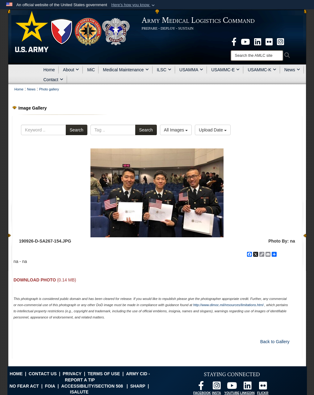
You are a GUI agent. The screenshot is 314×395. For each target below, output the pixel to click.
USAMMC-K (262, 69)
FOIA (50, 386)
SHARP (137, 386)
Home (49, 69)
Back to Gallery (275, 341)
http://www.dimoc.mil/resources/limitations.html (228, 305)
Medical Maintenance (126, 69)
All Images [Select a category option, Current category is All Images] (176, 129)
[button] (133, 5)
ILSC (164, 69)
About (71, 69)
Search (76, 129)
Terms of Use (104, 373)
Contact (53, 79)
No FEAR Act (24, 386)
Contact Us (43, 373)
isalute (79, 391)
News (292, 69)
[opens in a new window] (234, 41)
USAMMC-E (225, 69)
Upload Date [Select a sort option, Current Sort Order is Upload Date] (213, 129)
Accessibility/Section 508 (92, 386)
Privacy (72, 373)
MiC (91, 69)
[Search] (257, 55)
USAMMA (191, 69)
